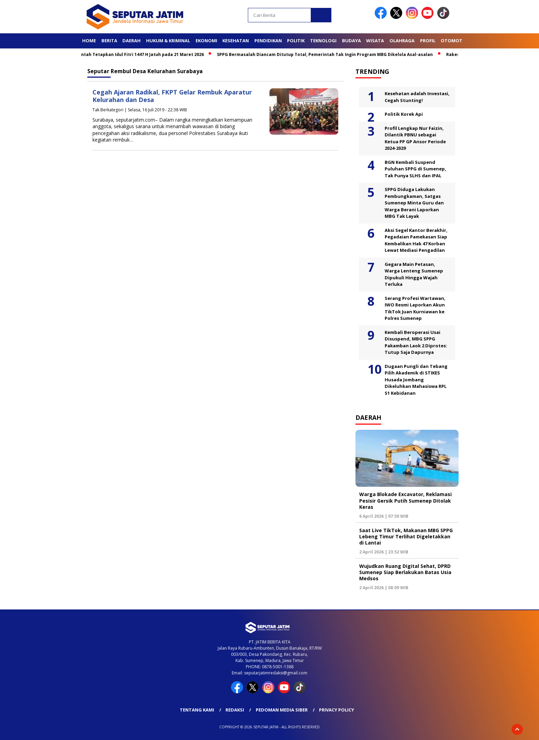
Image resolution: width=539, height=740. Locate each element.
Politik (296, 40)
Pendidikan (268, 40)
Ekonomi (206, 40)
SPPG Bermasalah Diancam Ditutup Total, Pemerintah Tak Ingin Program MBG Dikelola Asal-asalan (331, 54)
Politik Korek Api (404, 114)
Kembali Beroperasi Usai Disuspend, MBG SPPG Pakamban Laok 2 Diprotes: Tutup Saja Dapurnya (416, 342)
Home (89, 40)
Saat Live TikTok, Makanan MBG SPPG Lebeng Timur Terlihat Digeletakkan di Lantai (406, 536)
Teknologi (323, 40)
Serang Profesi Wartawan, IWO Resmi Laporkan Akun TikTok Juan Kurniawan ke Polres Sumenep (415, 308)
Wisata (375, 40)
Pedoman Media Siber (282, 710)
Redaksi (235, 710)
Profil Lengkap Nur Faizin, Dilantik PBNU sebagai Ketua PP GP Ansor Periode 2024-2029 (415, 138)
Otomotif (453, 40)
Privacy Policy (336, 710)
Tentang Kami (197, 710)
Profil (428, 40)
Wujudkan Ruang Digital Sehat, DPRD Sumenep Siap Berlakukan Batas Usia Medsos (405, 572)
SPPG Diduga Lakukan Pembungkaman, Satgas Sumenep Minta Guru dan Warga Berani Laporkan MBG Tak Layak (414, 202)
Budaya (351, 40)
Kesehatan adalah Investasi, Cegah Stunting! (417, 96)
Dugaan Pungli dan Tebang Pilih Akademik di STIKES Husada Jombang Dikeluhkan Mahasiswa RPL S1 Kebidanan (416, 379)
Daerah (131, 40)
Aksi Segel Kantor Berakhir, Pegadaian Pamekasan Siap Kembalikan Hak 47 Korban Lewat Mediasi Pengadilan (416, 240)
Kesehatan (235, 40)
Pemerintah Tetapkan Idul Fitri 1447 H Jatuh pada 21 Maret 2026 (141, 54)
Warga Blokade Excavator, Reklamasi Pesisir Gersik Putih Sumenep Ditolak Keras (405, 500)
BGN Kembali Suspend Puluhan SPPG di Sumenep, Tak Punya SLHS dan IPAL (415, 169)
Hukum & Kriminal (168, 40)
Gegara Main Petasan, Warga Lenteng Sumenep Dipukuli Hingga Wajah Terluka (414, 274)
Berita (109, 40)
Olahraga (402, 40)
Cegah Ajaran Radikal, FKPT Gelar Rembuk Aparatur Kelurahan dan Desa (172, 96)
